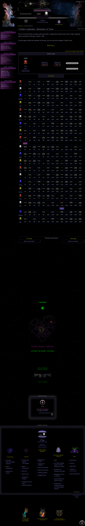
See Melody (51, 76)
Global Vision (73, 460)
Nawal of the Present (43, 470)
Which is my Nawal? (5, 72)
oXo (77, 491)
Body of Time (4, 61)
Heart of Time (4, 85)
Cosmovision (25, 14)
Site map (72, 463)
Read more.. (51, 45)
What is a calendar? (5, 46)
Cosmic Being (4, 37)
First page (29, 238)
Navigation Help (42, 475)
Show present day (72, 68)
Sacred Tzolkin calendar (6, 48)
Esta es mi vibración (42, 368)
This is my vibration (42, 381)
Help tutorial (73, 466)
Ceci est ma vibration (42, 369)
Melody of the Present (41, 460)
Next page (73, 238)
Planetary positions (42, 472)
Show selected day (72, 63)
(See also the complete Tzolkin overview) (74, 51)
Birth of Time (3, 57)
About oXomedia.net (75, 473)
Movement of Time (5, 59)
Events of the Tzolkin (43, 467)
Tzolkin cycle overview (41, 464)
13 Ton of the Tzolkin (5, 75)
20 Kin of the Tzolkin (5, 74)
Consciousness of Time (6, 60)
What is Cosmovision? (5, 35)
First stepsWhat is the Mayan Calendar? (10, 462)
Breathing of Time (4, 86)
